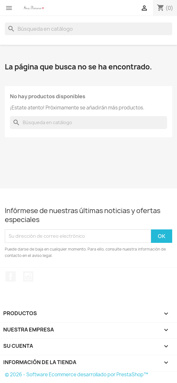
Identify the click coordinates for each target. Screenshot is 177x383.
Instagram (28, 276)
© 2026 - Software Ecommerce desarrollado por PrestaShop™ (76, 374)
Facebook (10, 276)
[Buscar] (88, 28)
